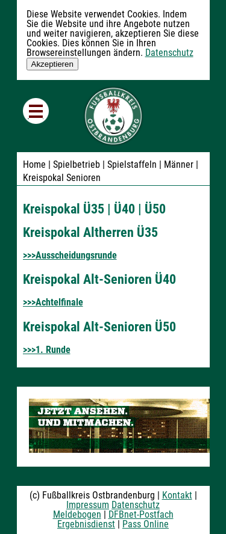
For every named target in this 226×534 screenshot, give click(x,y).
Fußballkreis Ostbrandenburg (113, 116)
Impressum (87, 505)
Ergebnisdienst (86, 524)
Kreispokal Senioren (62, 177)
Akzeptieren (52, 64)
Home (34, 164)
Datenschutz (169, 52)
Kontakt (177, 495)
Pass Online (145, 524)
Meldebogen (77, 514)
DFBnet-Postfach (141, 514)
